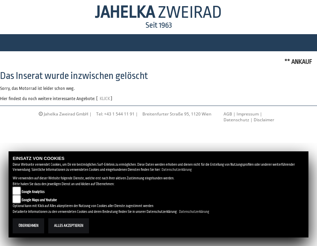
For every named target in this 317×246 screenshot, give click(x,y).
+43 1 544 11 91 (119, 114)
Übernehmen (28, 226)
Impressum (248, 114)
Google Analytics (33, 192)
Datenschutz (236, 120)
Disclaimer (264, 120)
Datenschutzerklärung (177, 170)
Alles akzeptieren (68, 226)
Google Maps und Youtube (39, 200)
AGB (228, 114)
